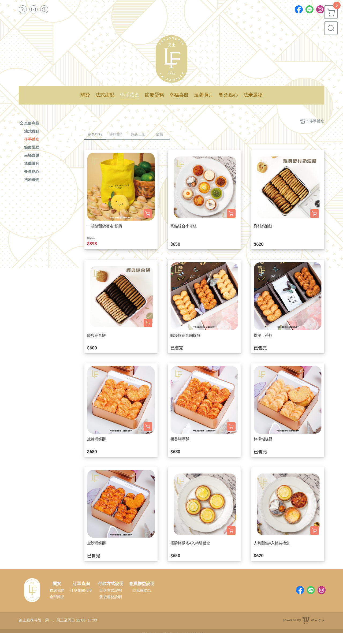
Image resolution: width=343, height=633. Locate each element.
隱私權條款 (141, 590)
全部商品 (57, 597)
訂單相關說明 (81, 590)
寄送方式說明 (110, 590)
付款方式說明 (111, 584)
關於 (57, 584)
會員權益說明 (142, 584)
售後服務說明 (110, 597)
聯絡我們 (57, 590)
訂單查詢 (81, 584)
